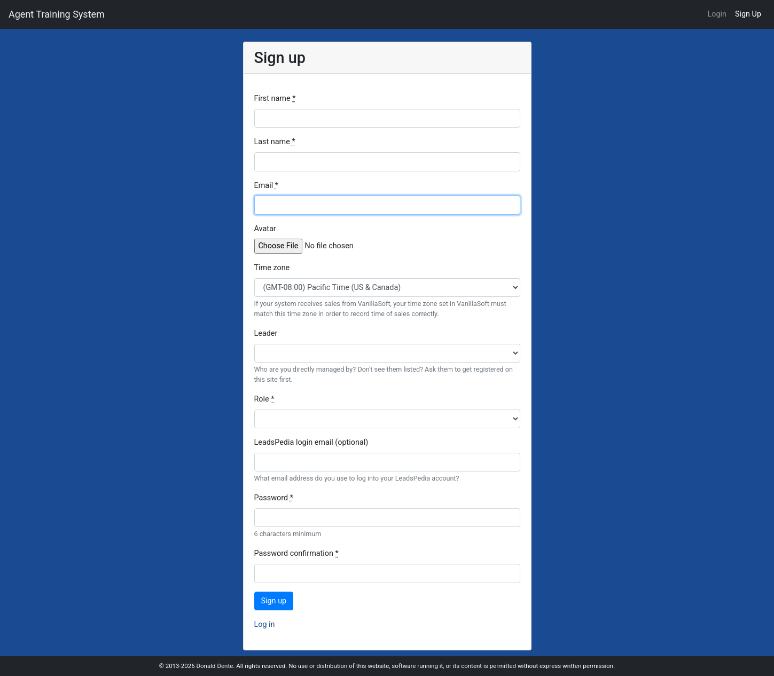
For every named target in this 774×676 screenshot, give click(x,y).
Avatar (265, 228)
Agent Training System (57, 14)
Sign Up (748, 14)
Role (264, 399)
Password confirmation (296, 553)
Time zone (272, 267)
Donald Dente (214, 666)
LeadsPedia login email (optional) (311, 442)
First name (275, 98)
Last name (274, 141)
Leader (266, 333)
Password (273, 497)
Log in (264, 624)
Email (266, 185)
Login (716, 14)
